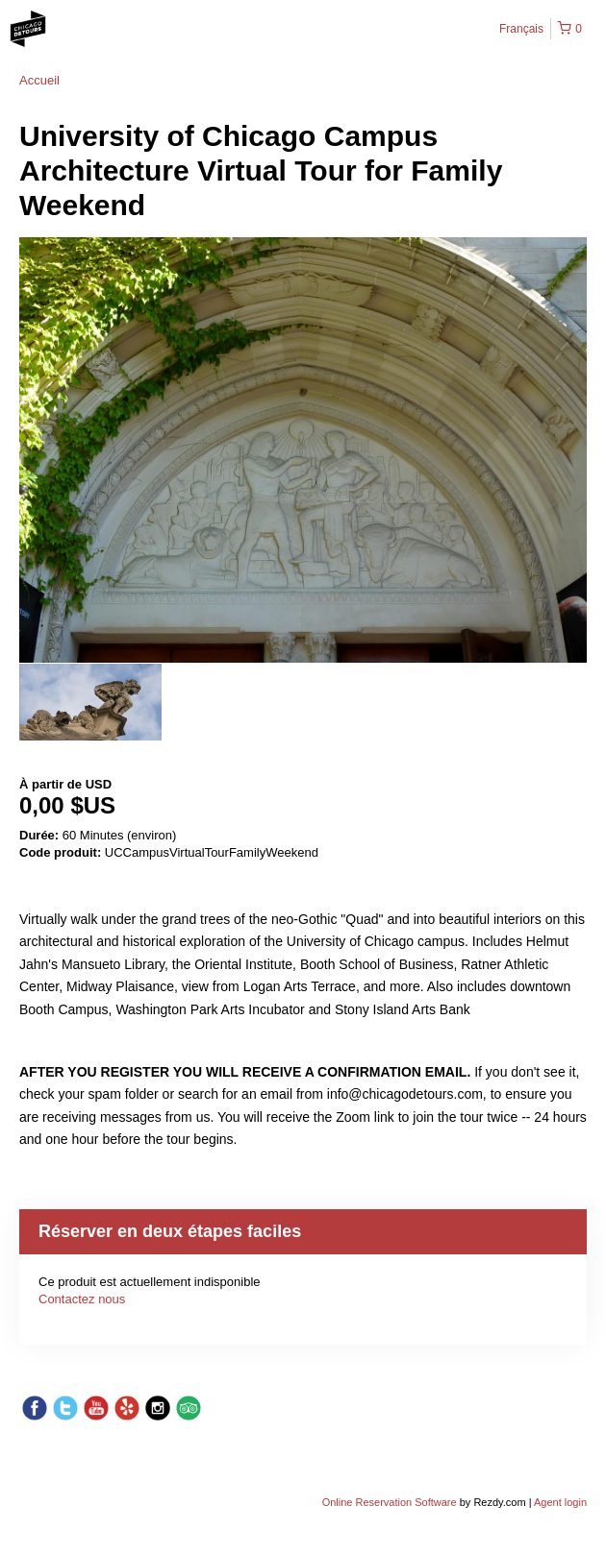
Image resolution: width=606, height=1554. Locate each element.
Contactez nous (81, 1299)
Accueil (39, 80)
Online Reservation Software (389, 1502)
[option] (90, 702)
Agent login (560, 1502)
